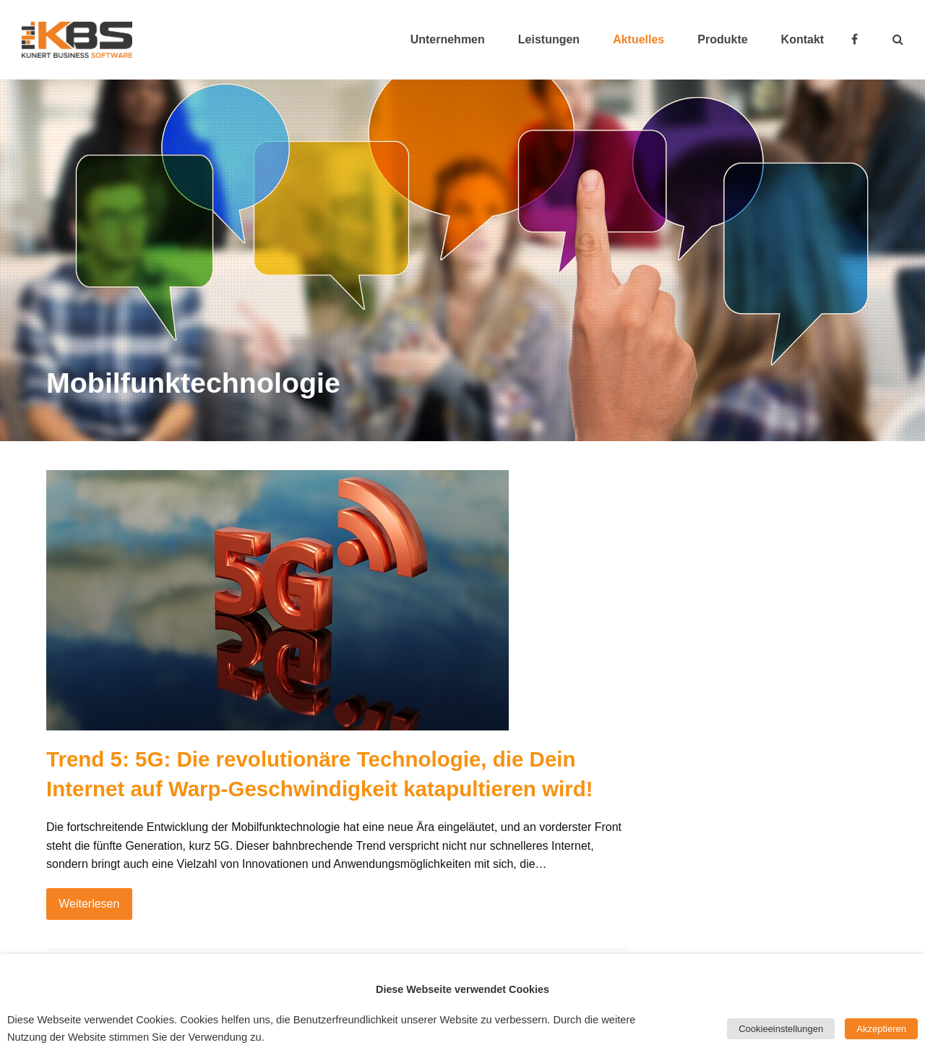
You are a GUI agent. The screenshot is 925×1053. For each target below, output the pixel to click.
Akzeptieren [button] (881, 1028)
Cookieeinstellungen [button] (781, 1028)
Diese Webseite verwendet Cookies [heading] (462, 989)
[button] (898, 40)
